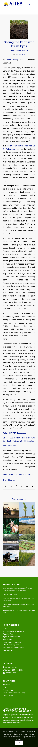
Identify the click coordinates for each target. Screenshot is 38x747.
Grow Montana (8, 650)
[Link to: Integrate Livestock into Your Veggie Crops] (11, 558)
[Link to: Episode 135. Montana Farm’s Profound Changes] (27, 526)
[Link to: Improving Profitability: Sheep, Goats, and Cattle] (11, 542)
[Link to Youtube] (32, 486)
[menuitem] (28, 4)
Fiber (24, 475)
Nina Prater (12, 60)
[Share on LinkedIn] (21, 486)
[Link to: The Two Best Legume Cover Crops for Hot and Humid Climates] (27, 510)
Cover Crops (12, 475)
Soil (27, 51)
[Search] (28, 4)
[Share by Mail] (27, 486)
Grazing (30, 475)
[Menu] (32, 4)
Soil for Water (8, 639)
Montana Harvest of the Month (13, 648)
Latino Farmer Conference (12, 642)
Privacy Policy (8, 690)
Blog (23, 51)
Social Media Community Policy (14, 693)
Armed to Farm (8, 634)
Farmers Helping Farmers (10, 594)
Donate (5, 688)
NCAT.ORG (6, 629)
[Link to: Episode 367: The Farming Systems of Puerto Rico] (27, 542)
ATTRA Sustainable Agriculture (14, 631)
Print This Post (20, 55)
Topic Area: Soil (9, 446)
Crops (20, 475)
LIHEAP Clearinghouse (11, 645)
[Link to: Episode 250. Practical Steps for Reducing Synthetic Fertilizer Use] (27, 558)
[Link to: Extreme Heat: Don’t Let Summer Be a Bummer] (11, 510)
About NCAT (7, 685)
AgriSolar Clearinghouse (11, 637)
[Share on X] (11, 486)
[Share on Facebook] (5, 486)
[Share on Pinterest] (16, 486)
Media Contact (8, 696)
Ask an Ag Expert (11, 667)
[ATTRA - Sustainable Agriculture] (16, 4)
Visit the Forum (11, 673)
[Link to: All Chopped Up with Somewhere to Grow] (11, 526)
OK (19, 743)
